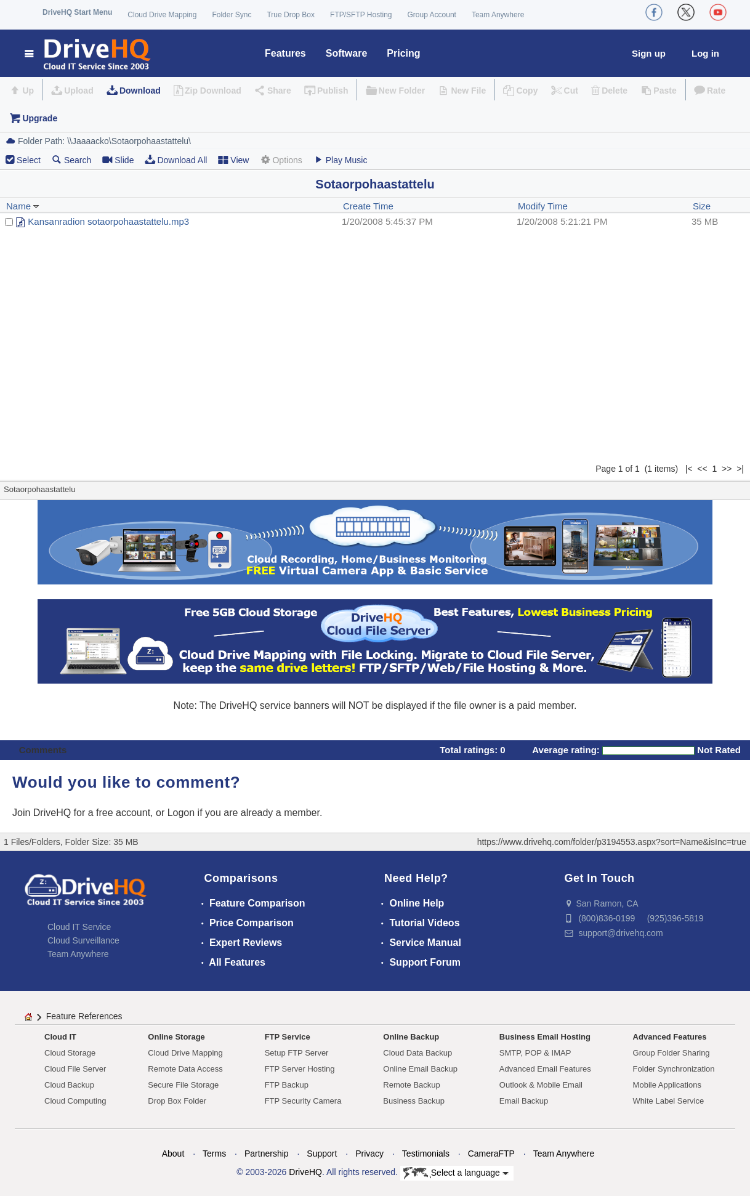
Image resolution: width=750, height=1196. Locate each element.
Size (702, 206)
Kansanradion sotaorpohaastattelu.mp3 (108, 221)
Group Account (432, 14)
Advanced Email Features (545, 1068)
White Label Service (668, 1100)
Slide (118, 160)
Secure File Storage (183, 1084)
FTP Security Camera (303, 1100)
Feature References (84, 1016)
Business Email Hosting (545, 1036)
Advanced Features (670, 1036)
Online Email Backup (420, 1068)
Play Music (340, 160)
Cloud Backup (69, 1084)
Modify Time (543, 206)
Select (29, 160)
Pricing (403, 53)
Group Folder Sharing (671, 1052)
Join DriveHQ (43, 812)
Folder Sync (231, 14)
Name (22, 206)
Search (71, 160)
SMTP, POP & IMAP (535, 1052)
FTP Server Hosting (300, 1068)
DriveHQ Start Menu (77, 12)
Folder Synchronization (674, 1068)
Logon (181, 812)
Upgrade (39, 118)
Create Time (368, 206)
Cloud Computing (75, 1100)
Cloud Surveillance (83, 940)
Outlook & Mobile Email (541, 1084)
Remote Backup (411, 1084)
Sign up (649, 53)
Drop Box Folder (177, 1100)
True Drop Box (291, 14)
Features (285, 53)
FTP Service (287, 1036)
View (233, 160)
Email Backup (523, 1100)
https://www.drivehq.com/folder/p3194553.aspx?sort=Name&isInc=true (611, 842)
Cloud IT (60, 1036)
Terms (214, 1153)
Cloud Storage (69, 1052)
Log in (705, 53)
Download (140, 90)
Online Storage (176, 1036)
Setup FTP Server (297, 1052)
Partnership (266, 1153)
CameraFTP (491, 1153)
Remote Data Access (185, 1068)
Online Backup (411, 1036)
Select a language (456, 1173)
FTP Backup (286, 1084)
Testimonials (426, 1153)
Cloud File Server (75, 1068)
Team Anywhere (498, 14)
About (173, 1153)
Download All (176, 160)
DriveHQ (305, 1172)
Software (347, 53)
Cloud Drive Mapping (161, 14)
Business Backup (414, 1100)
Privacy (369, 1153)
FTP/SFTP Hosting (361, 14)
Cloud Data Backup (417, 1052)
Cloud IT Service (79, 927)
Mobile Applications (667, 1084)
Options (281, 160)
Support (322, 1153)
